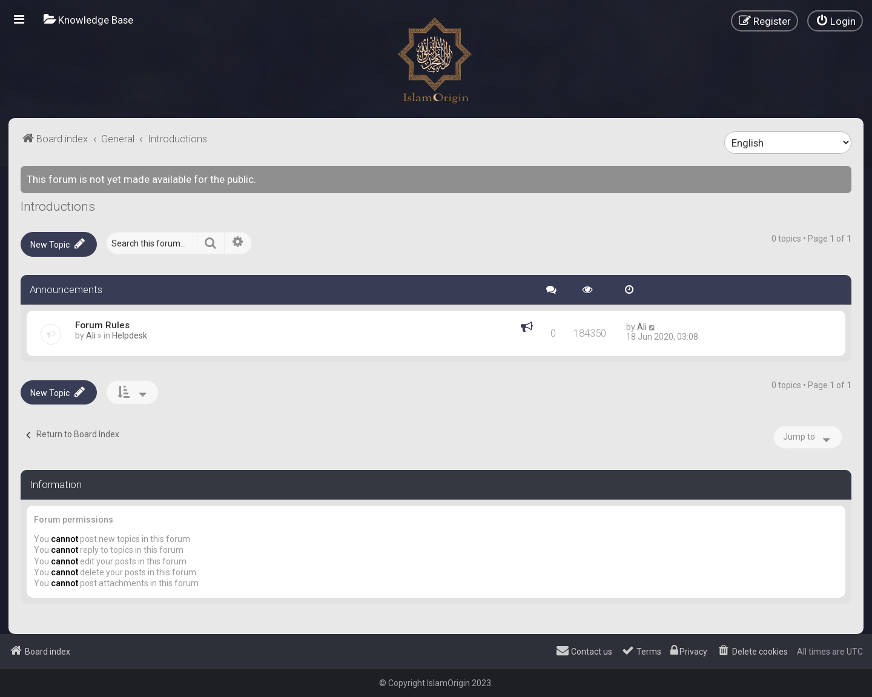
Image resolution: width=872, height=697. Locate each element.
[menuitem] (88, 19)
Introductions (58, 206)
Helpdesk (129, 335)
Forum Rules (102, 325)
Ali (91, 335)
